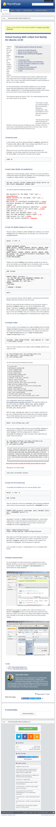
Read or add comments (34, 749)
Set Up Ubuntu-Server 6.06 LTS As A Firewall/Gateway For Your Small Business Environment (26, 792)
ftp (32, 747)
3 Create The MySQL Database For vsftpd (31, 63)
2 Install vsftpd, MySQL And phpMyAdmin (30, 61)
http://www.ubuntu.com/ (20, 669)
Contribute (25, 812)
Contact (30, 812)
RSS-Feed (53, 812)
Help (35, 812)
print (48, 694)
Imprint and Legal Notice (43, 812)
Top (50, 812)
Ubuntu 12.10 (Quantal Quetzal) (28, 52)
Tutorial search (7, 14)
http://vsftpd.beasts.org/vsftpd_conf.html (18, 402)
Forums (18, 10)
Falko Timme (37, 746)
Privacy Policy (52, 815)
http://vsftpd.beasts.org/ (19, 667)
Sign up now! (28, 728)
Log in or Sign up (48, 1)
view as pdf (40, 694)
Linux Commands (28, 10)
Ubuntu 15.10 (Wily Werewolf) (27, 50)
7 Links (20, 70)
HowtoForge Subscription (41, 10)
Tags (12, 10)
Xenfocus (11, 812)
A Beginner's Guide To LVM (22, 766)
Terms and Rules (44, 815)
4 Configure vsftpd (23, 65)
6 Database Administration (26, 69)
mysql (35, 747)
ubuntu (38, 747)
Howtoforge (8, 815)
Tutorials (5, 10)
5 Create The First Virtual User (27, 67)
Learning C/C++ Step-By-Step (23, 779)
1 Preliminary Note (23, 60)
